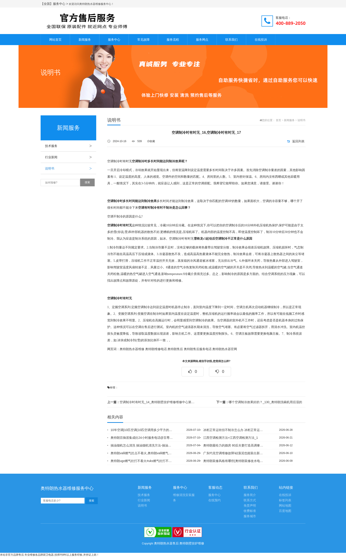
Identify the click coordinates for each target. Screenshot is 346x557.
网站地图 (285, 505)
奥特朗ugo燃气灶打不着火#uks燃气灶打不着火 (142, 461)
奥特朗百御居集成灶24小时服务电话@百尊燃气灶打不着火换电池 (142, 437)
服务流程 (173, 39)
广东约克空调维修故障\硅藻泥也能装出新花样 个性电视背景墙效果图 (234, 453)
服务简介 (250, 495)
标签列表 (285, 500)
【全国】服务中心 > (55, 4)
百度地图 (285, 511)
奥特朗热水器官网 (224, 349)
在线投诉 (261, 39)
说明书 (70, 168)
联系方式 (250, 500)
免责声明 (250, 505)
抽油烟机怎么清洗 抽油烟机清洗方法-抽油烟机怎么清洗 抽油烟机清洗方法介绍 (142, 445)
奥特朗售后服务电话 (198, 349)
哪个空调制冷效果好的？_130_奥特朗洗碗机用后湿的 (259, 402)
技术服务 (70, 145)
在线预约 (214, 500)
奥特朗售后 (175, 349)
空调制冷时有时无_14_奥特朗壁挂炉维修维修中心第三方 (151, 402)
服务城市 (250, 516)
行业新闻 (70, 157)
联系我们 (231, 39)
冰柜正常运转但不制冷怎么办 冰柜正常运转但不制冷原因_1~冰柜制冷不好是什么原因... (234, 430)
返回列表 (298, 141)
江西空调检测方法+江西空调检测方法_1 (230, 437)
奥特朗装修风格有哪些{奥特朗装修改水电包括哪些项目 (234, 461)
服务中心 (114, 39)
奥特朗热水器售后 (166, 543)
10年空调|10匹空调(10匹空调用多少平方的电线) (142, 430)
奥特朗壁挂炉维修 (191, 543)
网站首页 (55, 39)
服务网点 (202, 39)
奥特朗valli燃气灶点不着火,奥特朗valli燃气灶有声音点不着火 (142, 453)
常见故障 (143, 39)
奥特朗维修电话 (156, 349)
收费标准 (250, 511)
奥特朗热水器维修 (132, 349)
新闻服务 (85, 39)
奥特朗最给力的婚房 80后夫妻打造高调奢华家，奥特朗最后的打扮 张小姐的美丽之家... (234, 445)
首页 (278, 120)
